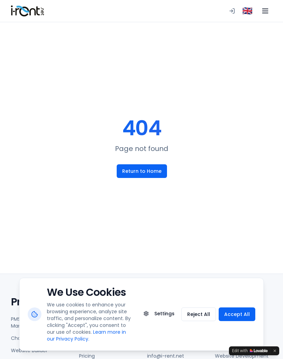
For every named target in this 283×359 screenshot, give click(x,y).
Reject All (198, 314)
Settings (159, 313)
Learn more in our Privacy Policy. (86, 335)
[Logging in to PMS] (232, 11)
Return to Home (141, 171)
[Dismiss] (275, 351)
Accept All (237, 314)
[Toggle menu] (265, 11)
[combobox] (247, 11)
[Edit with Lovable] (249, 351)
